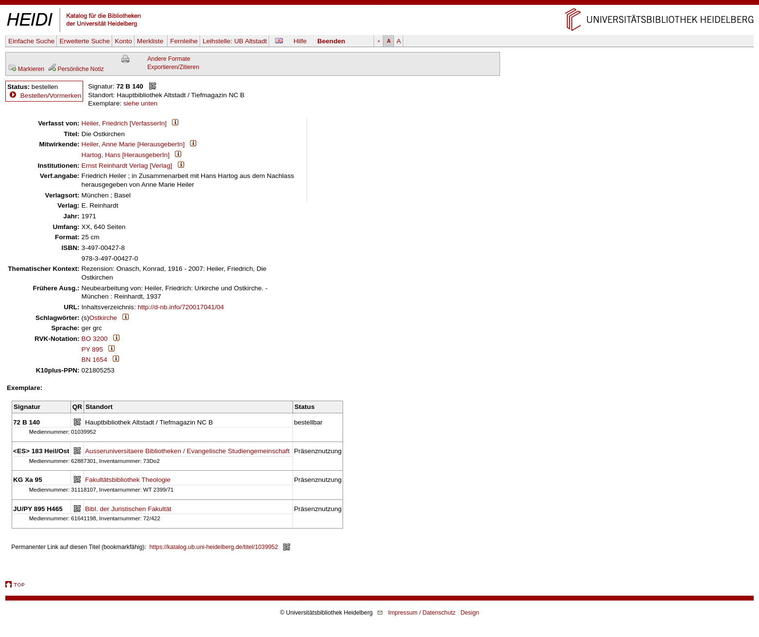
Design (470, 612)
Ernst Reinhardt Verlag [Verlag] (127, 165)
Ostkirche (103, 317)
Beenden (331, 41)
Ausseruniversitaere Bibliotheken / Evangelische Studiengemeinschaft (187, 451)
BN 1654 (94, 359)
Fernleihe (184, 41)
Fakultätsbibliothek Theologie (128, 479)
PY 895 (92, 349)
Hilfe (300, 41)
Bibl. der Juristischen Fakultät (128, 509)
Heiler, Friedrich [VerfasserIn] (124, 123)
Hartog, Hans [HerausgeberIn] (126, 155)
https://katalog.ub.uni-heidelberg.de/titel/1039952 (214, 547)
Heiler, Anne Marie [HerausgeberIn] (133, 144)
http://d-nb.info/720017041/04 (181, 307)
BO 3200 (95, 338)
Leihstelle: (235, 41)
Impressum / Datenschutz (422, 612)
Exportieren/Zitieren (173, 67)
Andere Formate (168, 58)
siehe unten (140, 103)
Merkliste (151, 41)
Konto (123, 41)
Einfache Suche (31, 41)
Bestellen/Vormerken (50, 95)
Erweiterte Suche (84, 41)
